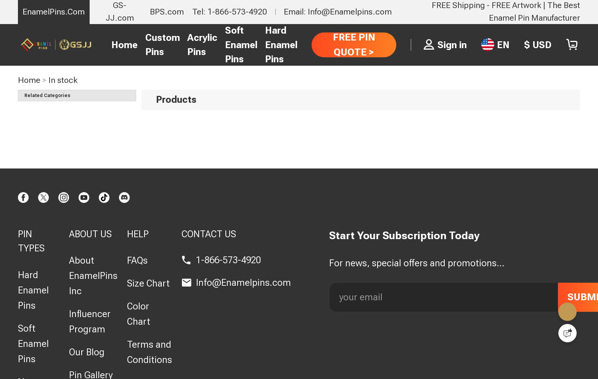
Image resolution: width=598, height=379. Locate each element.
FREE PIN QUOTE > (354, 44)
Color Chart (138, 314)
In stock (62, 80)
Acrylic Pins (202, 45)
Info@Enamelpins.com (243, 282)
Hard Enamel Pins (281, 45)
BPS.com (167, 11)
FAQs (137, 260)
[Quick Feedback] (567, 333)
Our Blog (86, 352)
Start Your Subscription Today (404, 235)
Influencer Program (90, 321)
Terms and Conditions (149, 352)
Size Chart (148, 283)
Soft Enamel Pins (241, 45)
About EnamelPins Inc (93, 275)
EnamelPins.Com (54, 11)
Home (124, 44)
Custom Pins (162, 45)
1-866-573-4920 (228, 260)
